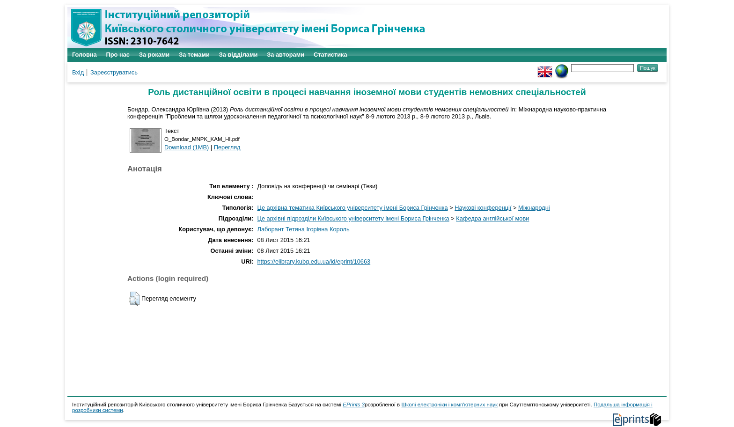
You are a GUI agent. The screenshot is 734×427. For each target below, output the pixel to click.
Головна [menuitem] (84, 54)
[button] (134, 299)
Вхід (78, 72)
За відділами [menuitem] (238, 54)
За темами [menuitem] (194, 54)
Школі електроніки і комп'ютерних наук (449, 404)
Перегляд (227, 147)
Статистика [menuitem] (330, 54)
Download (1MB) (186, 147)
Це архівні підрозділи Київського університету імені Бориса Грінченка (353, 218)
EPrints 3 (354, 404)
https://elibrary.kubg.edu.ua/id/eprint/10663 (313, 261)
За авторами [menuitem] (285, 54)
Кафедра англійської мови (492, 218)
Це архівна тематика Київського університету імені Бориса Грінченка (352, 207)
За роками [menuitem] (154, 54)
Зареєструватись (114, 72)
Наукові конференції (483, 207)
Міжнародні (534, 207)
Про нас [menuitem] (118, 54)
